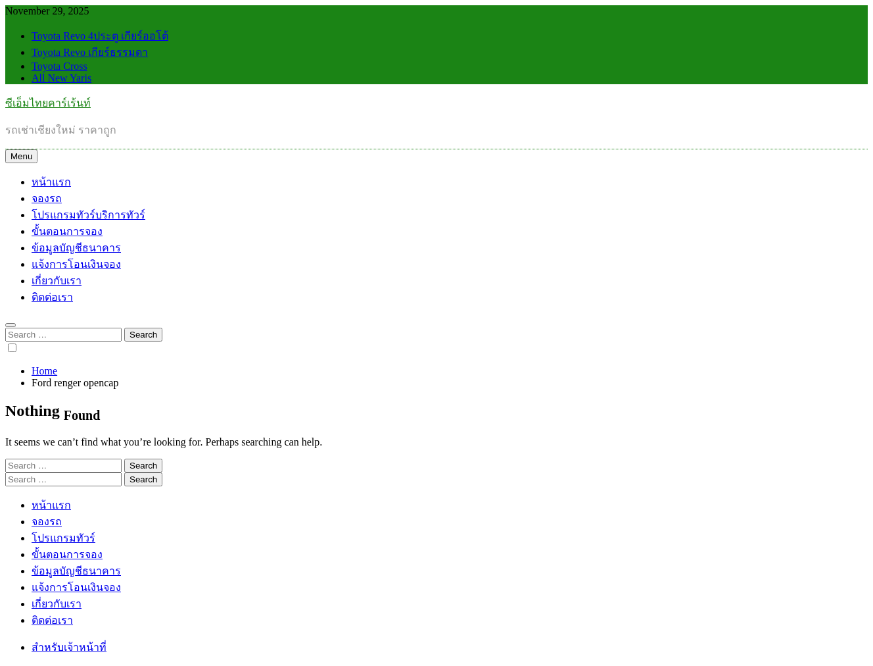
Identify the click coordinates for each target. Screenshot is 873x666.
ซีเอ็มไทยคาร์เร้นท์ (48, 103)
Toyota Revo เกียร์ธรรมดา (90, 52)
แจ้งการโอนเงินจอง (76, 264)
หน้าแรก (51, 182)
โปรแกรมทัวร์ (88, 214)
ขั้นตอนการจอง (67, 231)
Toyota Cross (59, 66)
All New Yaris (61, 78)
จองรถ (47, 198)
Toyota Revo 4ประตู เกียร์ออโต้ (100, 35)
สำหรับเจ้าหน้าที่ (69, 647)
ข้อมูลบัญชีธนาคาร (76, 247)
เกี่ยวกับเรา (57, 280)
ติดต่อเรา (52, 297)
